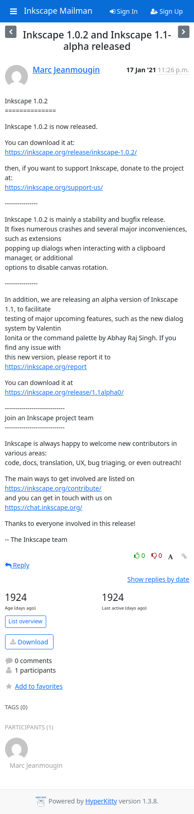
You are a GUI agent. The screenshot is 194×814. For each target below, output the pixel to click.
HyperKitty (101, 801)
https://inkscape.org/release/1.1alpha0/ (64, 392)
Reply (17, 565)
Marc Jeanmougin (66, 69)
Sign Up (167, 11)
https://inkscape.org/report (46, 366)
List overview (26, 621)
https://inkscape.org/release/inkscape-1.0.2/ (71, 152)
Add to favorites (34, 686)
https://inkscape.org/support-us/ (54, 187)
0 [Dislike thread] (156, 555)
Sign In (124, 11)
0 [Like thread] (140, 555)
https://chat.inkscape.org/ (43, 507)
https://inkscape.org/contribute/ (53, 488)
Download (29, 641)
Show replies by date (158, 579)
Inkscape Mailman (58, 10)
